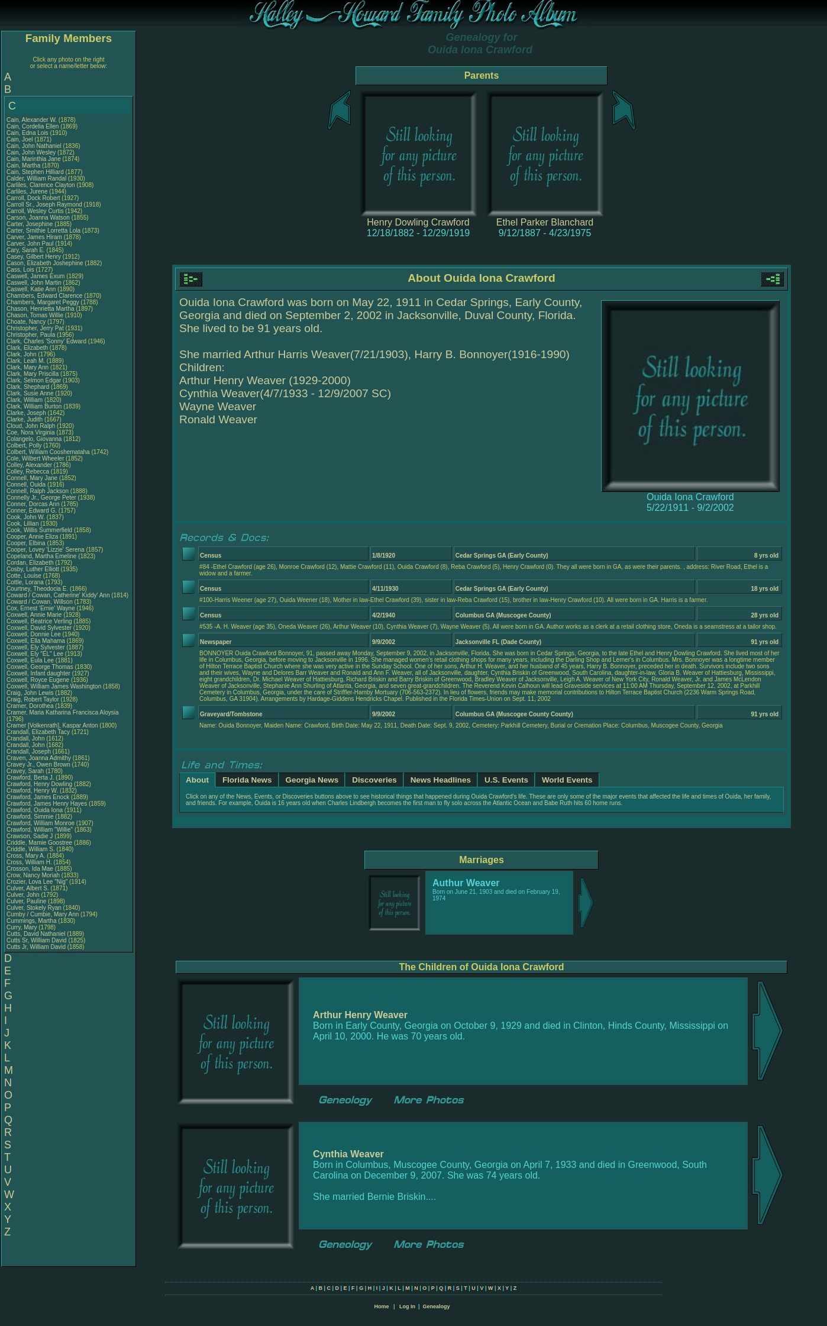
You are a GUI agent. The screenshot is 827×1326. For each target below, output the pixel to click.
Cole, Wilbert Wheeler (35, 458)
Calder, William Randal (36, 178)
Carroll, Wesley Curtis (35, 211)
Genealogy (436, 1306)
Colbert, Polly (25, 445)
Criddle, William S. (31, 849)
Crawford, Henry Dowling (39, 784)
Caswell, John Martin (34, 282)
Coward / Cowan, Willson (40, 601)
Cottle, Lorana (26, 582)
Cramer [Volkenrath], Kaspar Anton (52, 725)
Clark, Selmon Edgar (34, 380)
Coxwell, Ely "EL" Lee (35, 654)
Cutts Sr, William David (37, 940)
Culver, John (24, 894)
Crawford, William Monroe (41, 823)
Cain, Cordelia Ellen (33, 126)
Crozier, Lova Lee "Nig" (37, 881)
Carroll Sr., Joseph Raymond (44, 204)
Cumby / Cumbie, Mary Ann (43, 914)
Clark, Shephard (29, 387)
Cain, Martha (24, 165)
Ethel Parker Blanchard (545, 222)
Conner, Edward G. (32, 510)
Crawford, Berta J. (30, 777)
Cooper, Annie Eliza (32, 536)
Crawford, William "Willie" (41, 829)
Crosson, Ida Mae (30, 868)
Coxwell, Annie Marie (34, 614)
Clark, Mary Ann (28, 367)
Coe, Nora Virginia (31, 432)
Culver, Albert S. (28, 888)
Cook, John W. (26, 517)
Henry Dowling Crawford (418, 222)
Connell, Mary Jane (32, 478)
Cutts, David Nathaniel (36, 934)
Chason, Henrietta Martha (41, 308)
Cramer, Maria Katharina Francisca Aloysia (63, 712)
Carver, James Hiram (34, 237)
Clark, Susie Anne (30, 393)
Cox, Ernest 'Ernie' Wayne (41, 608)
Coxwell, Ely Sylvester (35, 647)
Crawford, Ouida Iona (35, 810)
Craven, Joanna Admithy (39, 758)
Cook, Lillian (23, 523)
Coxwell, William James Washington (54, 686)
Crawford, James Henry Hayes (47, 803)
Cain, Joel (20, 139)
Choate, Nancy (27, 321)
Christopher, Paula (32, 335)
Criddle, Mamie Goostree (39, 842)
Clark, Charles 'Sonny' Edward (46, 341)
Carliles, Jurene (28, 191)
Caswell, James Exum (35, 276)
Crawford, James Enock (38, 797)
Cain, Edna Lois (28, 133)
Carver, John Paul (30, 243)
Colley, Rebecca (29, 471)
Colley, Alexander (30, 465)
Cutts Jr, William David (36, 947)
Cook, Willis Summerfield (39, 530)
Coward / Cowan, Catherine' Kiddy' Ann (58, 595)
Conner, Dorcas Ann (33, 504)
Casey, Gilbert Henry (34, 256)
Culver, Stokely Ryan (34, 908)
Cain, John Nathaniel (34, 146)
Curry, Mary (22, 927)
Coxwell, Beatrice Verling (39, 621)
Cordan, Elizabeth (31, 562)
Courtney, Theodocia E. (37, 588)
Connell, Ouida (27, 484)
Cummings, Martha (32, 921)
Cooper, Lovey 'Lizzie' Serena (46, 549)
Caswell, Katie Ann (31, 289)
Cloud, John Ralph (31, 426)
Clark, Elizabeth (28, 348)
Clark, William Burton (34, 406)
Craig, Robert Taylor (33, 699)
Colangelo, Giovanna (35, 439)
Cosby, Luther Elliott (33, 569)
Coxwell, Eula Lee (30, 660)
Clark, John (22, 354)
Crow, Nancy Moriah (33, 875)
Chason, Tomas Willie (35, 315)
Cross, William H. (29, 862)
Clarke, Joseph (27, 413)
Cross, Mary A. (26, 855)
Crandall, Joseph (30, 751)
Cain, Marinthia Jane (34, 159)
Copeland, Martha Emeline (41, 556)
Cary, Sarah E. (26, 250)
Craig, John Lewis (30, 693)
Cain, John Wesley (31, 152)
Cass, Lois (21, 269)
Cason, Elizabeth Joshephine (45, 263)
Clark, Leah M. (26, 361)
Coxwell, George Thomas (40, 667)
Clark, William (25, 400)
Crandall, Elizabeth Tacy (38, 732)
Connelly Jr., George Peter (41, 497)
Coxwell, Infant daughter (39, 673)
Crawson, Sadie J (30, 836)
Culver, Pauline (27, 901)
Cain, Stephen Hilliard (35, 172)
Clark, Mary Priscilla (33, 374)
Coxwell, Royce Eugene (38, 680)
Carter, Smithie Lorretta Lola (43, 230)
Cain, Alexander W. (32, 120)
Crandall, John (26, 738)
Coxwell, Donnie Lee (34, 634)
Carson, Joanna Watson (38, 217)
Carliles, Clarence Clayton (41, 185)
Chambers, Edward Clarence (44, 295)
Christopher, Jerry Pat (36, 328)
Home (381, 1306)
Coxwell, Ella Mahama (36, 641)
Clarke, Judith (25, 419)
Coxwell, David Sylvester (39, 628)
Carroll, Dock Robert (33, 198)
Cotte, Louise (25, 575)
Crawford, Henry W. (32, 790)
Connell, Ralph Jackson (38, 491)
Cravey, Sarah (26, 771)
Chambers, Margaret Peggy (43, 302)
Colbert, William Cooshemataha (48, 452)
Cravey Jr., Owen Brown (38, 764)
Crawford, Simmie (31, 816)
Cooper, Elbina (27, 543)
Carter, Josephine (30, 224)
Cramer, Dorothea (31, 706)
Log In (407, 1306)
